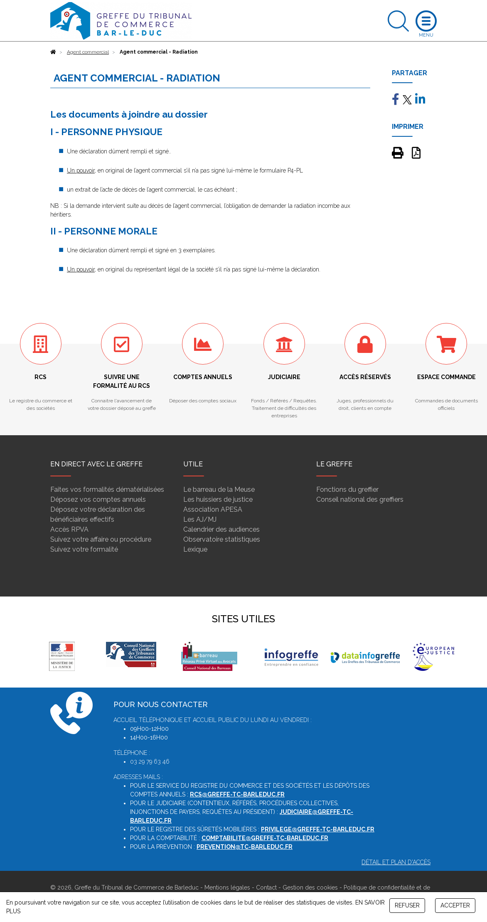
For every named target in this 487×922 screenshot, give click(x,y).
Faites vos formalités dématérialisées (107, 489)
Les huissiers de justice (218, 499)
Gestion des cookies (310, 887)
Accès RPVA (69, 529)
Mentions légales (227, 887)
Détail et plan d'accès (396, 862)
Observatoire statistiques (221, 539)
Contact (266, 887)
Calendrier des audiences (221, 529)
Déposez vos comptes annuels (98, 499)
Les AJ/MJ (199, 519)
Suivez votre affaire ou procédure (100, 539)
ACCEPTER (455, 905)
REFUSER (407, 905)
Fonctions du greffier (347, 489)
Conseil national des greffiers (359, 499)
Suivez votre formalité (84, 549)
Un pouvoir (81, 170)
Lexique (195, 549)
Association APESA (212, 509)
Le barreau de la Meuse (219, 489)
